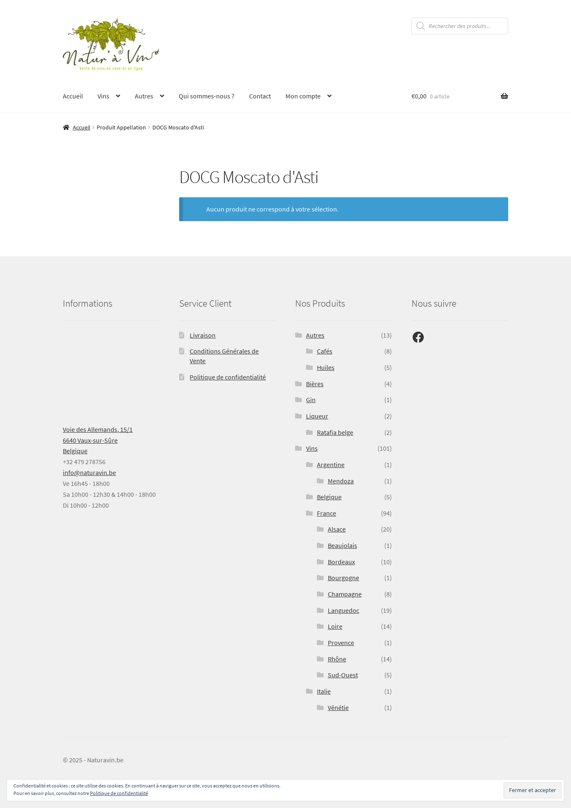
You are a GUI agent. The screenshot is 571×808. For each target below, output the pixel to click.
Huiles (325, 367)
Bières (315, 383)
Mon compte (303, 96)
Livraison (203, 335)
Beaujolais (342, 545)
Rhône (337, 659)
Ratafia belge (335, 432)
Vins (103, 96)
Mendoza (341, 481)
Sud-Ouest (343, 675)
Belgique (329, 497)
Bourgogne (343, 577)
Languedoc (343, 610)
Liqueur (317, 416)
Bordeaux (341, 562)
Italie (324, 691)
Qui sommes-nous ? (206, 96)
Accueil (73, 96)
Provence (341, 642)
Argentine (331, 464)
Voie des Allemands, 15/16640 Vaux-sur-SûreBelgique (98, 440)
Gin (311, 399)
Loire (335, 626)
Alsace (337, 529)
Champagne (345, 594)
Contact (260, 96)
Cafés (324, 351)
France (326, 513)
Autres (144, 96)
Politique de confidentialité (228, 377)
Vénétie (338, 707)
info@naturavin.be (89, 472)
